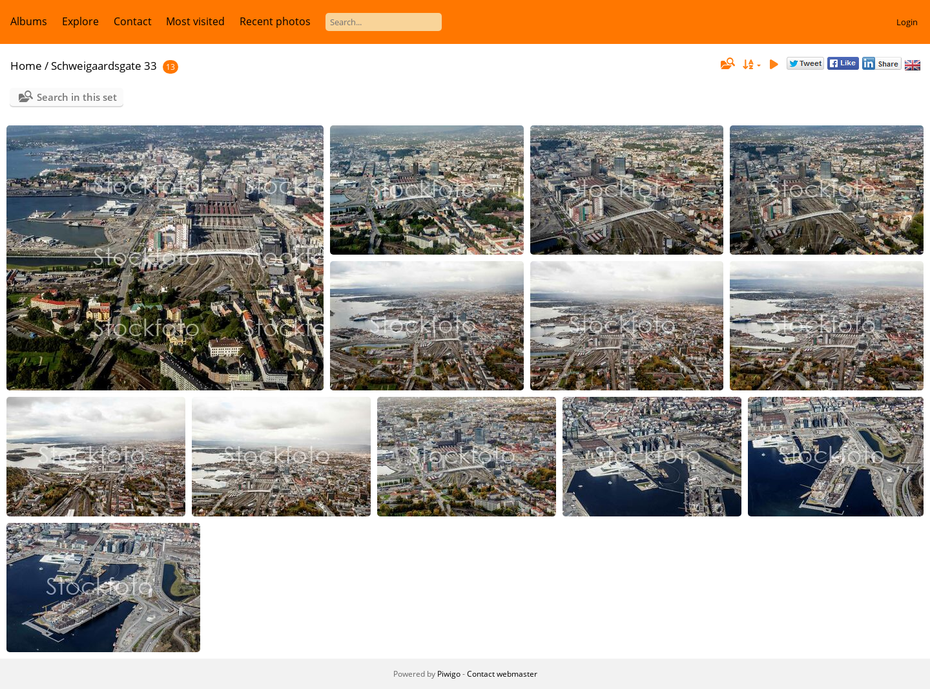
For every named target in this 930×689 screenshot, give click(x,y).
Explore (80, 21)
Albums (28, 21)
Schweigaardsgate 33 (104, 65)
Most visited (195, 21)
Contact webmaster (502, 673)
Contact (133, 21)
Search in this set (77, 96)
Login (907, 22)
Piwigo (448, 673)
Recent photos (275, 21)
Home (26, 65)
